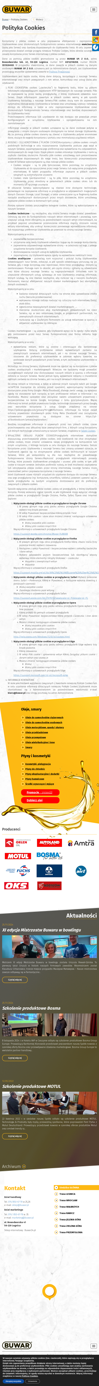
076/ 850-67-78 (15, 1214)
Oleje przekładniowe (36, 732)
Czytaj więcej (15, 979)
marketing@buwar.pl (23, 1217)
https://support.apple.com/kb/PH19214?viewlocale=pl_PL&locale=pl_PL (51, 598)
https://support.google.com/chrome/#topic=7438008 (41, 534)
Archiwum (14, 1166)
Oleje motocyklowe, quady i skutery (44, 727)
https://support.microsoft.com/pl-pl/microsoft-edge (41, 675)
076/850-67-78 (15, 1201)
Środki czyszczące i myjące (39, 784)
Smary (28, 747)
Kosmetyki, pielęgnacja (38, 764)
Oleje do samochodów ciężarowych (44, 717)
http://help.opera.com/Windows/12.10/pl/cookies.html (42, 636)
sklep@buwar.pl (20, 1205)
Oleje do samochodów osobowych (43, 722)
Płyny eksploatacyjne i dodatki (42, 774)
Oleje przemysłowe (35, 737)
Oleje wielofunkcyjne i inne (40, 742)
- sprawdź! (39, 792)
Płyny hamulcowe (34, 779)
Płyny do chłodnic (35, 769)
